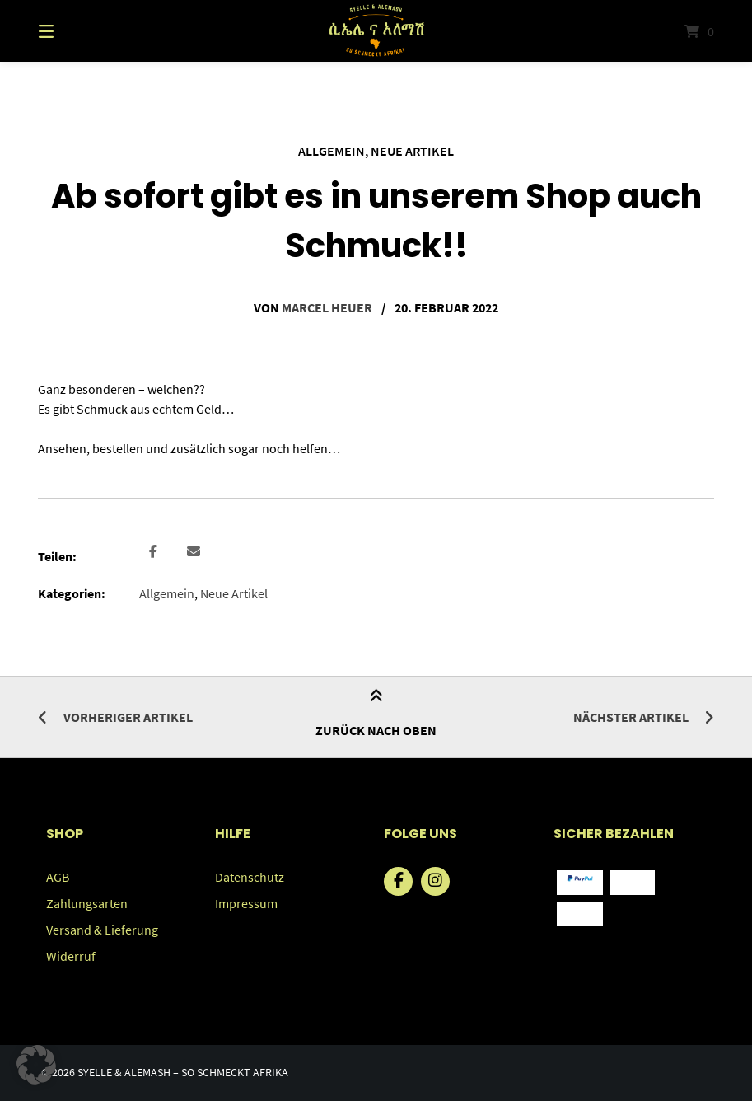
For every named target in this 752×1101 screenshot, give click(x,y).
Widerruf (71, 956)
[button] (153, 552)
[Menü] (75, 31)
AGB (57, 877)
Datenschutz (249, 877)
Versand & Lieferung (102, 929)
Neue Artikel (412, 151)
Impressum (246, 903)
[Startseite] (376, 31)
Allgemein (331, 151)
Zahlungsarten (87, 903)
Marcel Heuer (327, 307)
